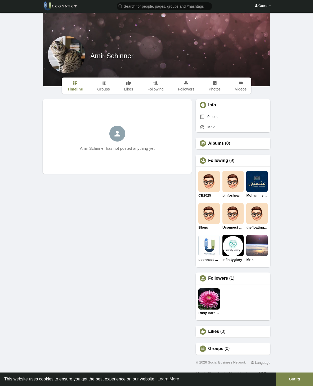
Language (260, 362)
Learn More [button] (168, 379)
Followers (218, 278)
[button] (164, 6)
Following (218, 160)
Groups (215, 349)
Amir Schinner (111, 56)
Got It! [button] (294, 379)
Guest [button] (263, 6)
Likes (213, 331)
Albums (216, 143)
